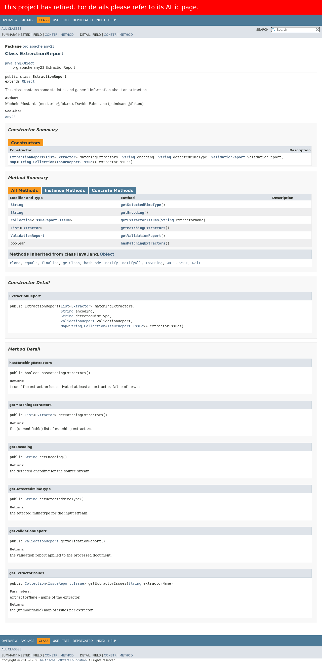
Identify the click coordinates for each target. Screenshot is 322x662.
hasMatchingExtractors (143, 243)
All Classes (11, 28)
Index (100, 20)
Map (13, 162)
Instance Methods (65, 190)
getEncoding (132, 213)
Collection (43, 162)
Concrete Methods (112, 190)
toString (154, 263)
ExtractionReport (27, 157)
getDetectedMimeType (141, 205)
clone (15, 263)
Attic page (181, 7)
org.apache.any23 (39, 46)
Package (27, 20)
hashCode (92, 263)
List (50, 157)
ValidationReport (228, 157)
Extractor (65, 157)
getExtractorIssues (140, 220)
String (128, 157)
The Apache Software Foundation (62, 660)
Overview (10, 20)
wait (171, 263)
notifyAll (131, 263)
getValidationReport (141, 236)
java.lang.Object (19, 63)
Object (28, 81)
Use (56, 20)
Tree (66, 20)
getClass (71, 263)
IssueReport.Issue (74, 162)
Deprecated (83, 20)
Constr (51, 35)
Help (112, 20)
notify (111, 263)
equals (31, 263)
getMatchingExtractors (143, 228)
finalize (50, 263)
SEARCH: (263, 29)
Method (67, 35)
